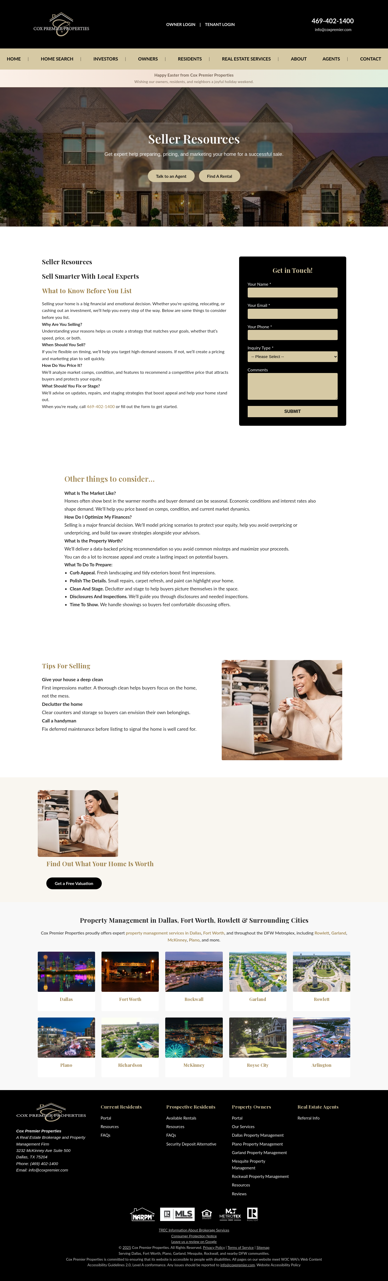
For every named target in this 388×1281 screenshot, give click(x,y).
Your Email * (259, 305)
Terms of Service (241, 1247)
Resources (110, 1126)
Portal (106, 1118)
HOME (14, 59)
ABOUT (299, 59)
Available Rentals (181, 1118)
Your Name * (259, 284)
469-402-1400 (101, 406)
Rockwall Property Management (260, 1176)
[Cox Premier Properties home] (61, 24)
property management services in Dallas (163, 932)
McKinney (177, 939)
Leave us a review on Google (194, 1241)
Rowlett (322, 932)
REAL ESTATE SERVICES (246, 59)
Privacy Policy (214, 1247)
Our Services (243, 1126)
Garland (338, 932)
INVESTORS (105, 59)
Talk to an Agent (171, 176)
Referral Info (308, 1118)
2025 (127, 1247)
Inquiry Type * (261, 347)
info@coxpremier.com (333, 29)
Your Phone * (260, 326)
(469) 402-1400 (44, 1163)
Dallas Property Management (258, 1135)
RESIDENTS (190, 59)
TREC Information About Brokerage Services (194, 1230)
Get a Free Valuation (74, 883)
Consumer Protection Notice (194, 1236)
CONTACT (370, 59)
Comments (258, 369)
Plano (194, 939)
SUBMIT (292, 411)
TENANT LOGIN (220, 24)
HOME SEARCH (57, 59)
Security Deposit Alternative (191, 1143)
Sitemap (263, 1247)
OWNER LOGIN (180, 24)
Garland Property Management (259, 1152)
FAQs (105, 1135)
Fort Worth (213, 932)
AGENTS (331, 59)
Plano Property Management (257, 1143)
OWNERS (148, 59)
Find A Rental (219, 176)
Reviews (239, 1193)
